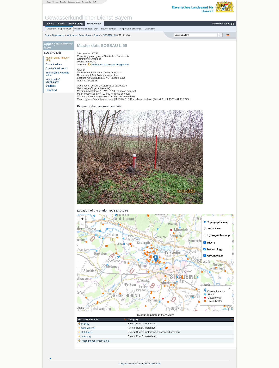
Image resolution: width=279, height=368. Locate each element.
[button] (155, 259)
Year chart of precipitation (53, 80)
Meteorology (76, 23)
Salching (84, 336)
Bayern (97, 35)
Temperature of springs (130, 29)
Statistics (51, 86)
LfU (94, 2)
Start (49, 2)
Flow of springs (108, 29)
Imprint (63, 2)
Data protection (74, 2)
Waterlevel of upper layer (59, 29)
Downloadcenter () (223, 23)
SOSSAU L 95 (110, 35)
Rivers (50, 23)
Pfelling (83, 323)
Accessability (87, 2)
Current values (54, 64)
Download (51, 90)
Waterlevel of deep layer (86, 29)
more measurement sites (95, 340)
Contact (55, 2)
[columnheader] (102, 319)
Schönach (85, 332)
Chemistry (150, 29)
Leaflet (223, 309)
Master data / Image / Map (57, 59)
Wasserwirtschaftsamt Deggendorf (110, 64)
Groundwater (94, 23)
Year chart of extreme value (57, 74)
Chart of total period (56, 68)
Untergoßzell (86, 328)
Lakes (61, 23)
